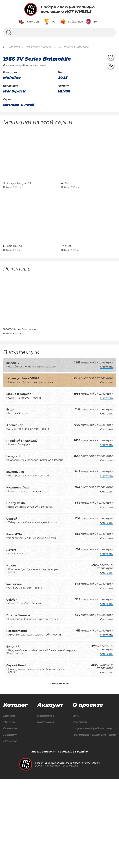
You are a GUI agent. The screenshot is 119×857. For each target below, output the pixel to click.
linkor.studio (70, 844)
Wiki (39, 799)
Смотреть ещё (59, 721)
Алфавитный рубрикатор (57, 812)
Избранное (81, 754)
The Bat (66, 271)
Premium (28, 773)
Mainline (28, 754)
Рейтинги (44, 806)
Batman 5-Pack (19, 105)
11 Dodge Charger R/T (17, 195)
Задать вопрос (41, 829)
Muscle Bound (12, 271)
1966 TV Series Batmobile (19, 367)
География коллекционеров (60, 819)
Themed (27, 760)
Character (29, 767)
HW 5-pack (14, 91)
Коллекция (81, 760)
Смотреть (106, 404)
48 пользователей (34, 65)
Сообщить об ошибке (73, 829)
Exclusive (28, 780)
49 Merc (66, 195)
